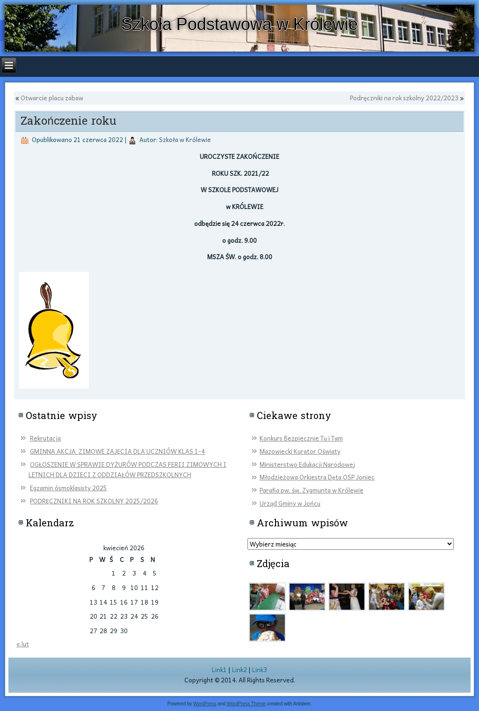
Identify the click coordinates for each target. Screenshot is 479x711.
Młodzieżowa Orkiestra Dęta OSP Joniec (317, 477)
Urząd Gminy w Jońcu (290, 503)
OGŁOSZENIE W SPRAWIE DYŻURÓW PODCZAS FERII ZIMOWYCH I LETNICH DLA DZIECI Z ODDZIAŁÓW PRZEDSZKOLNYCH (127, 469)
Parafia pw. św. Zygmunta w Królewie (311, 490)
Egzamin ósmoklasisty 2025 (68, 488)
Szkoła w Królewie (185, 139)
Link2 (239, 669)
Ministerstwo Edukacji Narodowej (307, 464)
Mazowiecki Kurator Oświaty (300, 451)
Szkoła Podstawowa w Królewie (239, 24)
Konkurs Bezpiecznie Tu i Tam (301, 438)
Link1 (219, 669)
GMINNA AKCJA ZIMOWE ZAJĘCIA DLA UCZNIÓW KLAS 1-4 (117, 451)
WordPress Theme (246, 703)
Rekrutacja (45, 438)
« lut (22, 644)
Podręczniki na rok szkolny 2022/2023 (404, 98)
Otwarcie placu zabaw (52, 98)
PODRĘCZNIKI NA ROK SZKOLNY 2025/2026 (94, 501)
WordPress (204, 703)
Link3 (259, 669)
